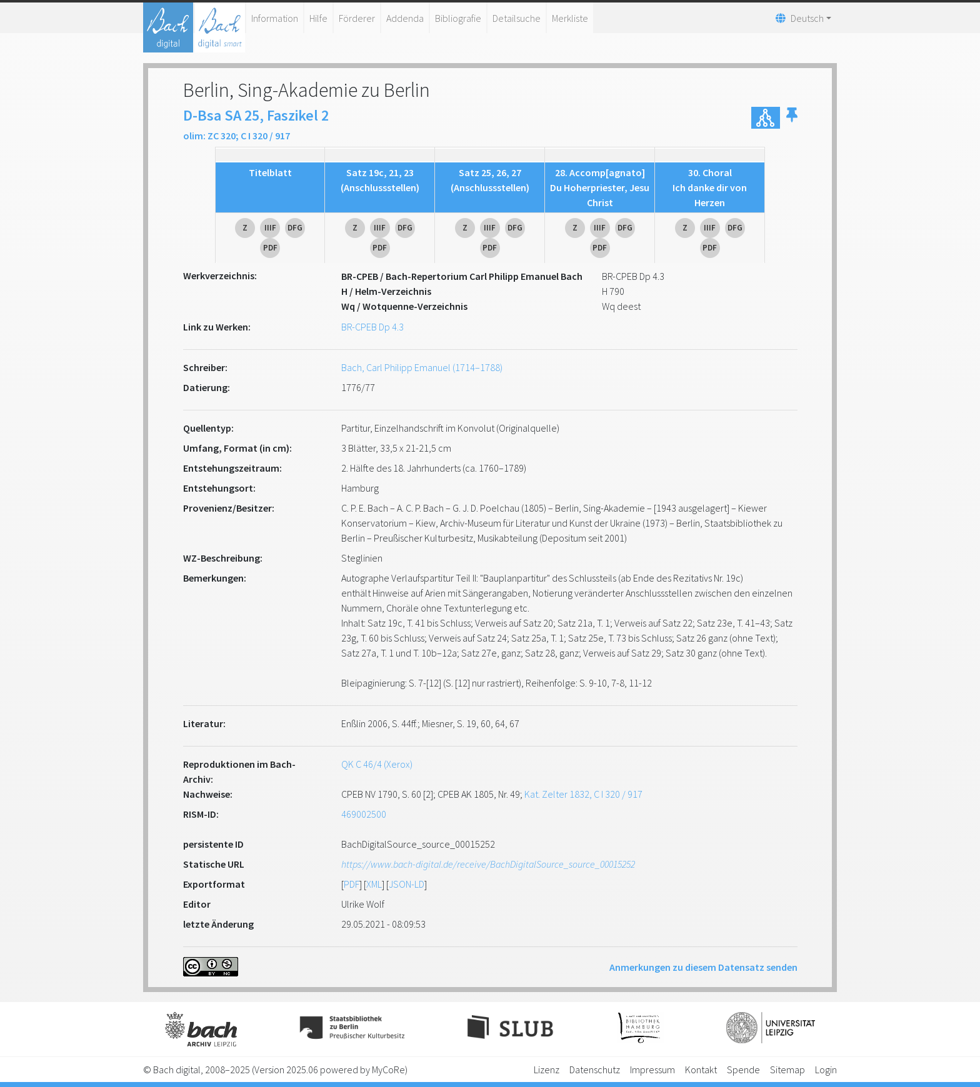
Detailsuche (516, 18)
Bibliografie (458, 18)
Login (826, 1069)
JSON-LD (406, 884)
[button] (792, 118)
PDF (351, 884)
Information (274, 18)
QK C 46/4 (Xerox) (376, 764)
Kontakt (701, 1069)
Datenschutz (594, 1069)
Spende (743, 1069)
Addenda (405, 18)
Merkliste (570, 18)
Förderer (357, 18)
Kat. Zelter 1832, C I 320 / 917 (583, 794)
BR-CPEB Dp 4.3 (372, 326)
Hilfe (318, 18)
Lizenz (546, 1069)
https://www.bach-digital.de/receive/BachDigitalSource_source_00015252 (488, 864)
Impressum (652, 1069)
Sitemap (787, 1069)
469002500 (363, 814)
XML (374, 884)
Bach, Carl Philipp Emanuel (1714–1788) (421, 367)
